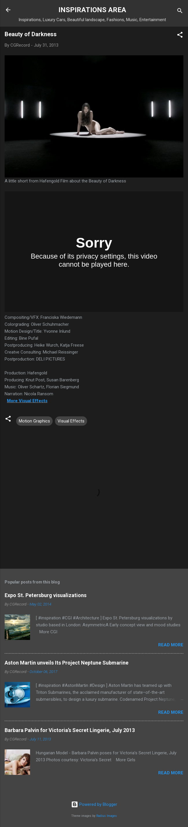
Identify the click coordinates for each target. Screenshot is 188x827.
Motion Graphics (34, 421)
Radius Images (106, 816)
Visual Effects (71, 421)
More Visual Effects (27, 400)
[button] (179, 35)
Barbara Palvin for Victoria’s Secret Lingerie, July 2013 (70, 730)
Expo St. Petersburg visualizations (45, 595)
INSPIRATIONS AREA (92, 10)
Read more (170, 644)
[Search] (179, 12)
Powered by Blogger (94, 804)
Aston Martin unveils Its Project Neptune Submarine (66, 663)
